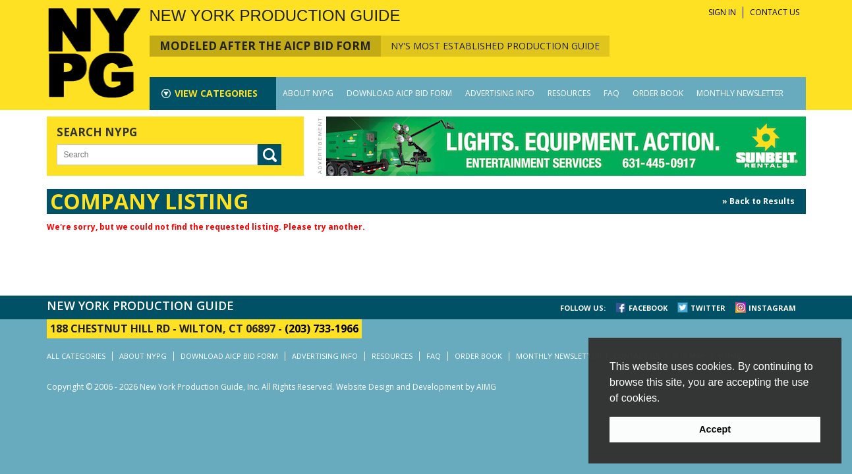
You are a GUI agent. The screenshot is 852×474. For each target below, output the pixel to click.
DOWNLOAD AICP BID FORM (399, 93)
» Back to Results (758, 201)
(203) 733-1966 (321, 328)
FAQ (611, 93)
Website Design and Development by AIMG (416, 386)
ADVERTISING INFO (499, 93)
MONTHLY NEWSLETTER (739, 93)
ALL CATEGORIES (76, 356)
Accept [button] (715, 429)
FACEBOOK (648, 308)
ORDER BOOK (658, 93)
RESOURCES (569, 93)
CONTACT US (774, 12)
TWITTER (708, 308)
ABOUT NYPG (308, 93)
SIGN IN (722, 12)
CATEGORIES (216, 93)
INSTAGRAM (772, 308)
